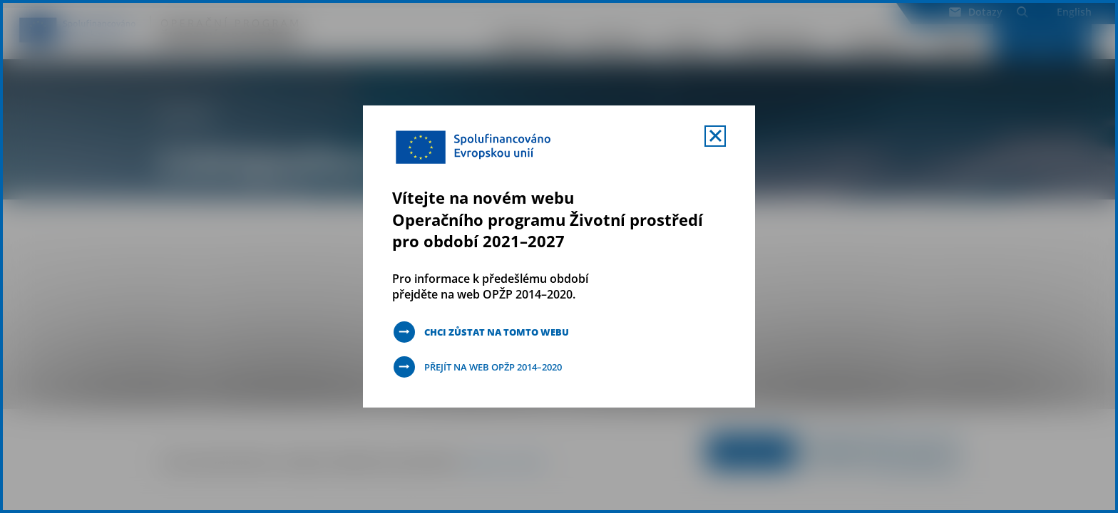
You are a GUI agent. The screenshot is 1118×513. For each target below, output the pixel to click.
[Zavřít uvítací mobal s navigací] (715, 136)
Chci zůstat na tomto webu (503, 331)
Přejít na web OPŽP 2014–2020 (501, 366)
